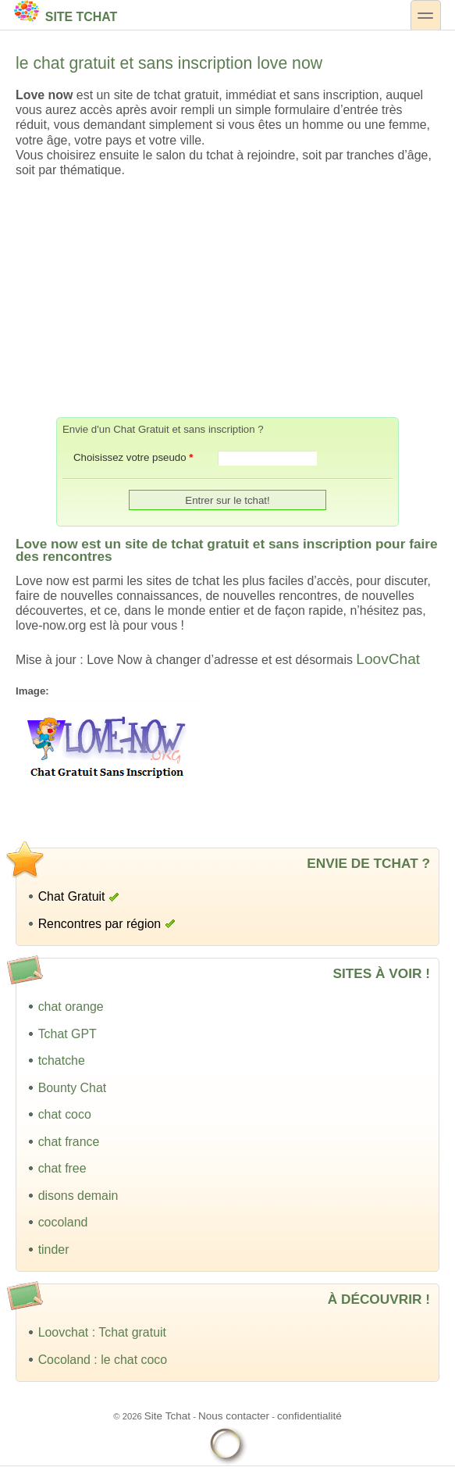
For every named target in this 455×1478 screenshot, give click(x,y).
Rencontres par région (100, 923)
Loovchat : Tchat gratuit (102, 1332)
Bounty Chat (72, 1087)
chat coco (64, 1114)
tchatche (61, 1060)
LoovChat (388, 659)
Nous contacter (233, 1416)
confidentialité (309, 1416)
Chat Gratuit (71, 896)
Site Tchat (65, 11)
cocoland (63, 1222)
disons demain (78, 1195)
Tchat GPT (67, 1034)
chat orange (71, 1006)
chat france (69, 1141)
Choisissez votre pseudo (133, 457)
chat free (62, 1168)
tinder (53, 1249)
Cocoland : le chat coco (103, 1359)
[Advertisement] (227, 297)
